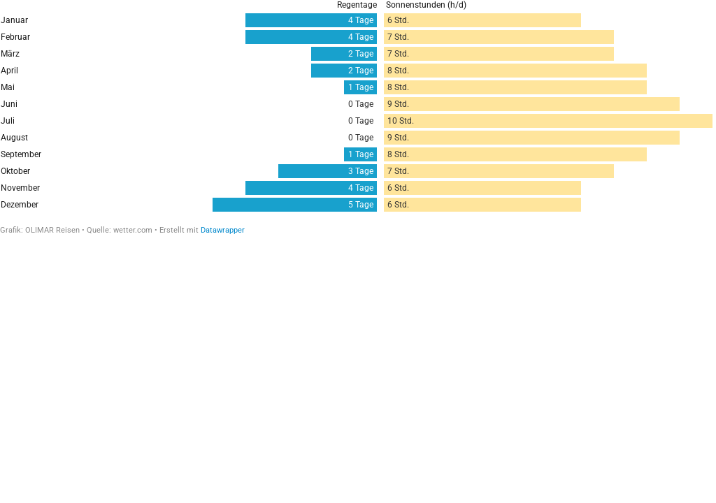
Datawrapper (223, 230)
